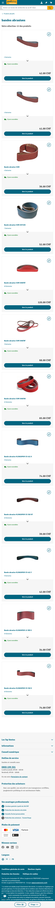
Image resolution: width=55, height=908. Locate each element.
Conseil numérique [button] (27, 752)
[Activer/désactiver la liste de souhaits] (49, 34)
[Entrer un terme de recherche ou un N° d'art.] (24, 8)
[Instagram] (17, 847)
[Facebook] (3, 847)
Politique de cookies (30, 874)
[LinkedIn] (12, 847)
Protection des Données (10, 874)
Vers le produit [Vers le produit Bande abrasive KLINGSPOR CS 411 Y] (27, 597)
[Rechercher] (50, 8)
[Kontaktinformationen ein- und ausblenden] (5, 896)
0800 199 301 (9, 767)
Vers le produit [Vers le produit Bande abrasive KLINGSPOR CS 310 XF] (27, 539)
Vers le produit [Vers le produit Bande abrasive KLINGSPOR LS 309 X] (27, 655)
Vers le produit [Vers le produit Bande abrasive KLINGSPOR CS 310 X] (27, 713)
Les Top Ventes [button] (27, 739)
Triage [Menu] (34, 904)
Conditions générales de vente (13, 869)
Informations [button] (27, 746)
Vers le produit (27, 78)
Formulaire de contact (19, 777)
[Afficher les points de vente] (27, 61)
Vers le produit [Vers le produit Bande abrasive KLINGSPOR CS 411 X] (27, 481)
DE (7, 859)
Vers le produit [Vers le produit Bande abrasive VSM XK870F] (27, 365)
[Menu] (3, 2)
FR (13, 859)
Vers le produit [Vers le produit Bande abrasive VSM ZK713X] (27, 249)
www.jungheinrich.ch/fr (39, 883)
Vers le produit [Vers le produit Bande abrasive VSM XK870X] (27, 423)
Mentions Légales (34, 869)
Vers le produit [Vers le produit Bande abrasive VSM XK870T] (27, 307)
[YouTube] (7, 847)
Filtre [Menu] (20, 904)
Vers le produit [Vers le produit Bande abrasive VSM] (27, 192)
